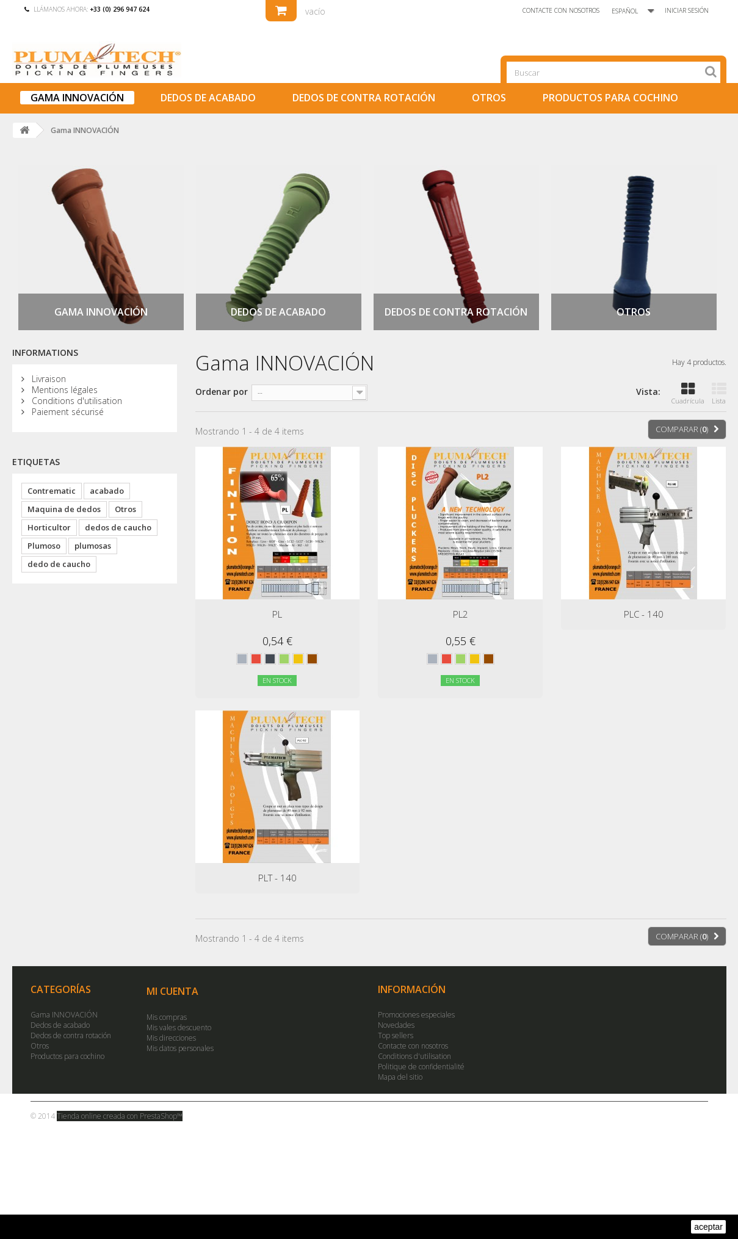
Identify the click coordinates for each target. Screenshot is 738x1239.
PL (277, 614)
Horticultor (49, 527)
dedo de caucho (58, 563)
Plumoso (43, 545)
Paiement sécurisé (66, 411)
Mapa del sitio (400, 1077)
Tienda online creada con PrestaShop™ (120, 1116)
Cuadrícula (687, 393)
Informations (45, 352)
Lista (719, 393)
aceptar (708, 1227)
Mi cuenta (172, 991)
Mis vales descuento (179, 1027)
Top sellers (395, 1035)
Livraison (47, 379)
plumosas (92, 545)
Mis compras (167, 1017)
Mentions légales (63, 390)
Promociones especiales (416, 1015)
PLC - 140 (644, 614)
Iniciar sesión (687, 10)
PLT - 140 (277, 878)
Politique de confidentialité (421, 1066)
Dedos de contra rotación (363, 97)
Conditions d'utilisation (75, 400)
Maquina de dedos (64, 509)
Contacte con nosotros (561, 10)
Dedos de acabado (208, 97)
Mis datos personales (180, 1048)
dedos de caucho (118, 527)
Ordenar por (221, 391)
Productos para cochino (610, 97)
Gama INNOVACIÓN (77, 97)
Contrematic (51, 490)
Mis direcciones (171, 1038)
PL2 (460, 614)
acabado (107, 490)
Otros (489, 97)
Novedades (396, 1025)
